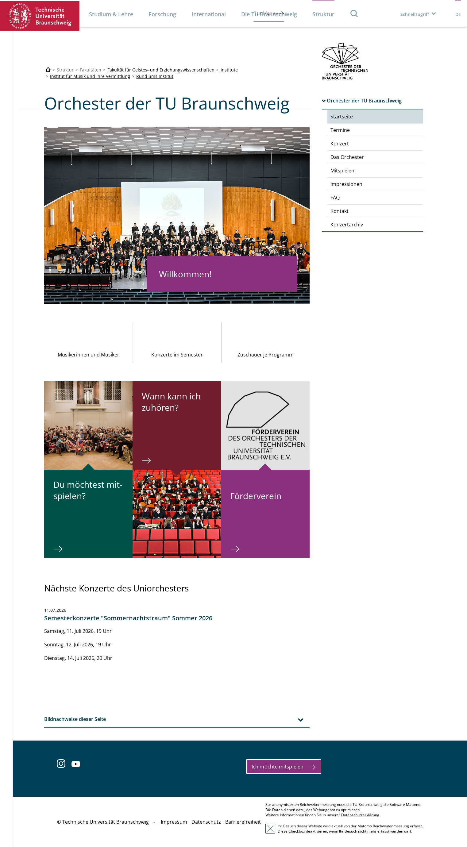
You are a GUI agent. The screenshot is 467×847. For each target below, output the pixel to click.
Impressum (174, 821)
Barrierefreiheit (243, 821)
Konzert (339, 143)
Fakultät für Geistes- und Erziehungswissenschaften (160, 70)
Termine (340, 130)
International (208, 14)
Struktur (323, 14)
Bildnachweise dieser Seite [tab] (75, 719)
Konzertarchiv (346, 224)
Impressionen (346, 184)
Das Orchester (347, 157)
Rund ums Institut (154, 76)
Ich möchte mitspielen (277, 766)
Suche (354, 13)
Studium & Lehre (111, 14)
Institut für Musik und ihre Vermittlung (90, 76)
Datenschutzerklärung (360, 815)
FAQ (335, 197)
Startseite (341, 116)
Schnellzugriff (414, 14)
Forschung (162, 14)
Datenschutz (206, 821)
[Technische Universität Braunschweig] (48, 70)
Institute (229, 70)
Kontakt (339, 211)
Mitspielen (342, 170)
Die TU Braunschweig (269, 14)
